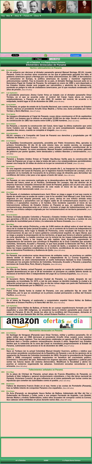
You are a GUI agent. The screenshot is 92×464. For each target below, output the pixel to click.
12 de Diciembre (11, 215)
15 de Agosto (10, 114)
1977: (3, 93)
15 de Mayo (10, 372)
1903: (3, 157)
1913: (3, 124)
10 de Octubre (11, 124)
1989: (3, 70)
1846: (3, 215)
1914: (3, 114)
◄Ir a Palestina (33, 62)
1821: (3, 253)
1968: (3, 104)
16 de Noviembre (12, 133)
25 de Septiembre (12, 298)
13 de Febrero (11, 141)
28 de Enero (10, 277)
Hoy (3, 16)
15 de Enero (10, 391)
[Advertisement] (46, 35)
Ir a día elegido (54, 59)
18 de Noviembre (12, 157)
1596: (3, 384)
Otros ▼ (38, 16)
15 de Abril (10, 192)
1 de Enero (10, 178)
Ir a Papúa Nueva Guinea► (53, 62)
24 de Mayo (10, 224)
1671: (3, 277)
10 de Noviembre (12, 267)
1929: (3, 333)
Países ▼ (28, 16)
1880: (3, 166)
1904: (3, 133)
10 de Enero (10, 166)
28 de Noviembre (12, 253)
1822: (3, 224)
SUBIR (46, 460)
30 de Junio (10, 349)
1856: (3, 192)
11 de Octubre (11, 104)
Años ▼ (18, 16)
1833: (3, 349)
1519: (3, 289)
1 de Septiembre (11, 306)
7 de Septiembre (11, 93)
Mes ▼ (9, 16)
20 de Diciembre (11, 70)
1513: (3, 298)
